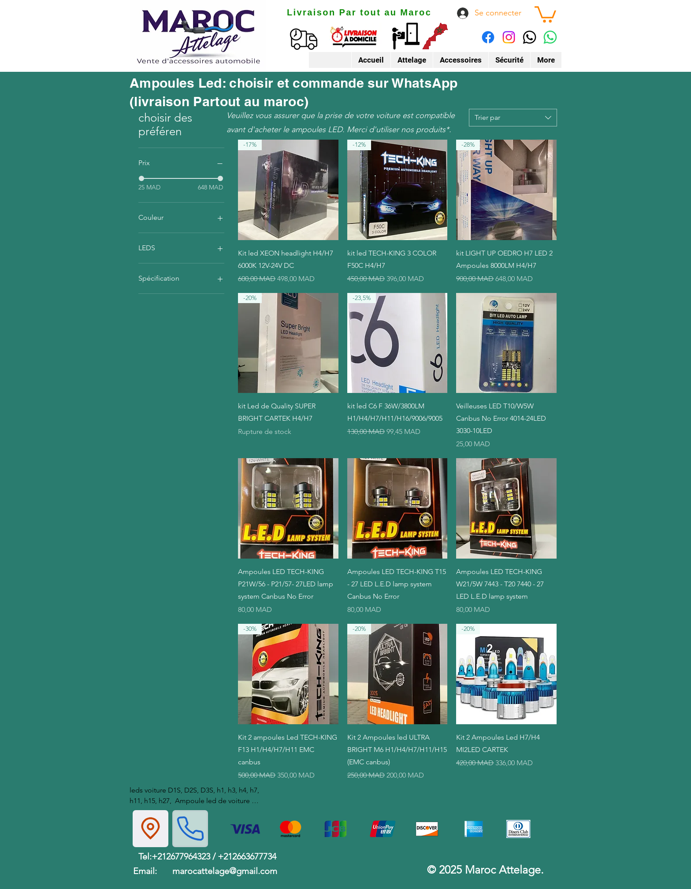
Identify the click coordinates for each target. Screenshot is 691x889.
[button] (545, 13)
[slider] (141, 178)
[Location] (150, 828)
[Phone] (190, 828)
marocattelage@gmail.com (224, 871)
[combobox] (513, 117)
